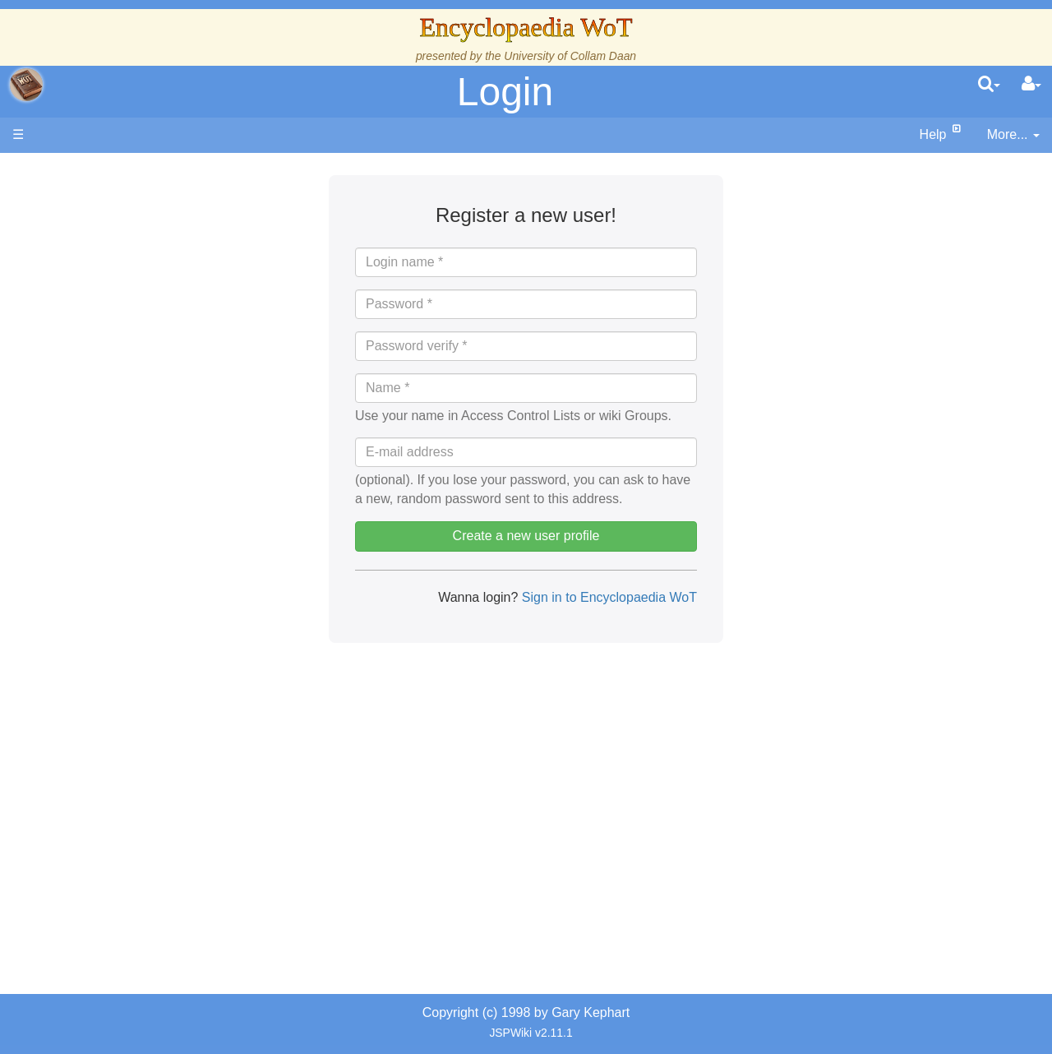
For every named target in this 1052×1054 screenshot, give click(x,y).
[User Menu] (1031, 84)
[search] (989, 84)
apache (26, 84)
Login (505, 91)
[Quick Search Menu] (989, 84)
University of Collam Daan (570, 55)
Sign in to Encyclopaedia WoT (607, 597)
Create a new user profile (526, 536)
